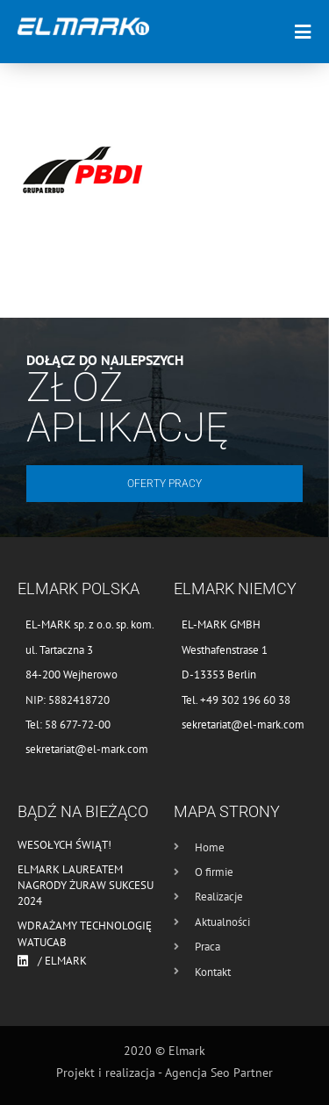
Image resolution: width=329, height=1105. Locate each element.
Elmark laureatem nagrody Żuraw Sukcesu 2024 (86, 885)
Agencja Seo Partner (219, 1072)
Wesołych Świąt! (64, 844)
